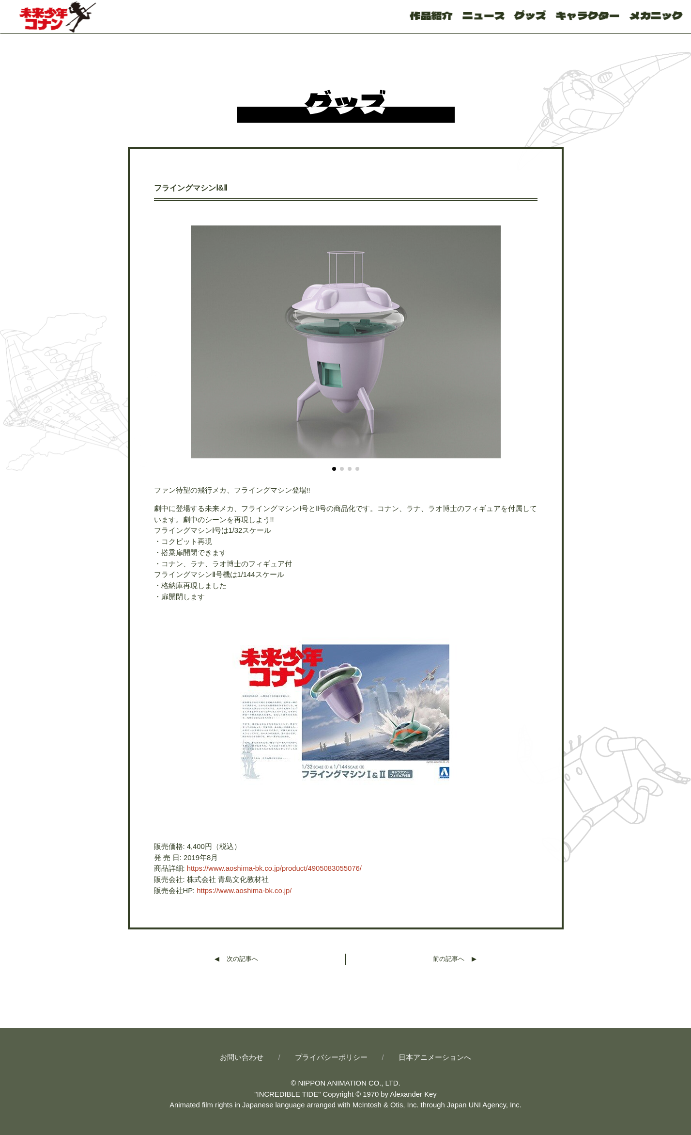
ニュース (483, 15)
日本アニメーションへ (435, 1057)
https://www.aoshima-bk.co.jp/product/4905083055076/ (274, 868)
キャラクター (587, 15)
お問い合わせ (241, 1057)
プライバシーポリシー (331, 1057)
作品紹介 (431, 15)
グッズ (530, 15)
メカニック (655, 15)
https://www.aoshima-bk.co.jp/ (244, 891)
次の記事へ (242, 958)
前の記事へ (448, 958)
